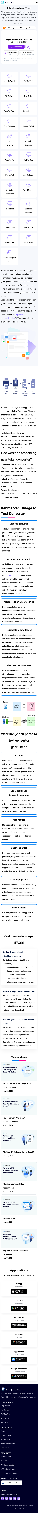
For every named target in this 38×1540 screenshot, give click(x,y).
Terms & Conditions (8, 1444)
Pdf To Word (5, 1414)
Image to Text (11, 1389)
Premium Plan (6, 1457)
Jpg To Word (5, 1406)
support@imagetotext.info (10, 1494)
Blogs (3, 1431)
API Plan (4, 1461)
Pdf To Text (5, 1410)
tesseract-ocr (11, 575)
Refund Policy (6, 1440)
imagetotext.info (19, 1508)
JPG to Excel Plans (7, 1469)
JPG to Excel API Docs (9, 1473)
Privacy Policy (6, 1435)
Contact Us (5, 1448)
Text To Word (5, 1422)
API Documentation (8, 1465)
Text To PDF (5, 1418)
